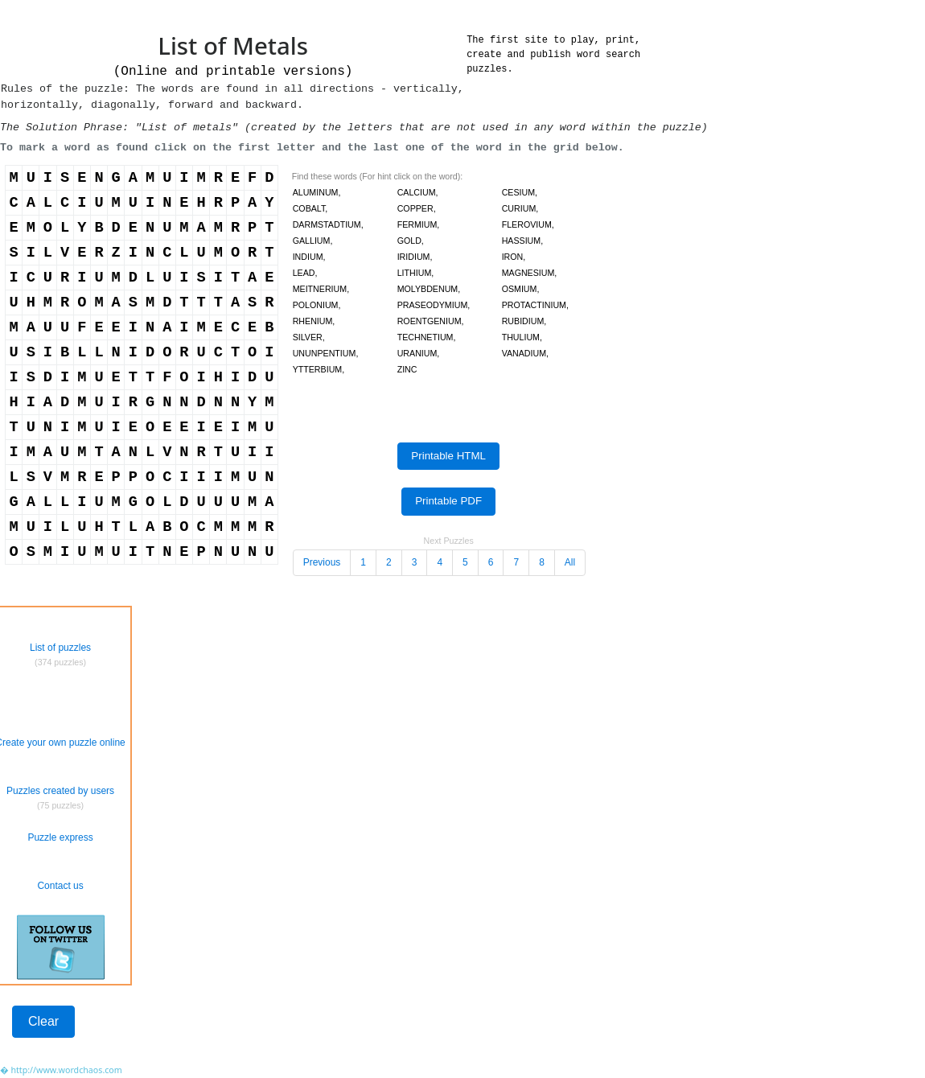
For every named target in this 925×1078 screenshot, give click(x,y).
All (570, 562)
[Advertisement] (276, 1030)
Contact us (60, 885)
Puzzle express (59, 837)
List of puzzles (60, 647)
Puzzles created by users (60, 790)
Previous (322, 562)
